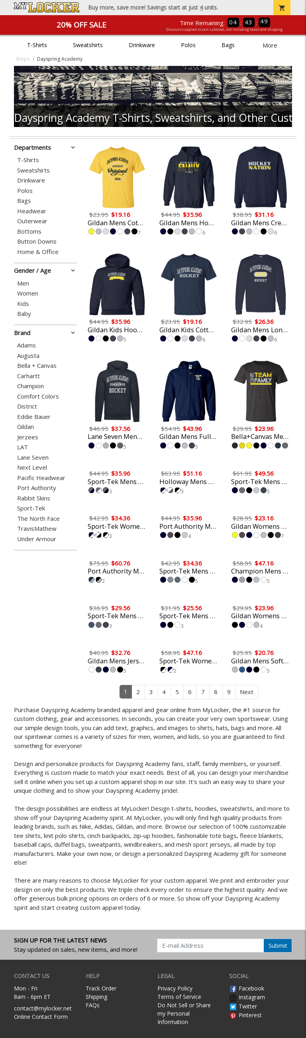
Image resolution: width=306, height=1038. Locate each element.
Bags (228, 45)
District (27, 406)
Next (246, 692)
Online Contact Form (41, 1016)
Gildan (25, 426)
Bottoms (29, 231)
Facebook (246, 988)
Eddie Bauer (34, 416)
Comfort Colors (38, 396)
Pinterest (245, 1015)
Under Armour (36, 539)
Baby (24, 313)
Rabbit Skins (33, 498)
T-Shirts (37, 45)
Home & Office (38, 251)
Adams (26, 345)
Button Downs (37, 241)
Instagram (247, 997)
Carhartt (28, 376)
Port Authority (36, 487)
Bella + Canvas (37, 365)
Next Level (32, 467)
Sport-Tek (31, 508)
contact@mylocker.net (43, 1008)
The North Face (38, 518)
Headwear (31, 211)
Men (23, 283)
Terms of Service (179, 996)
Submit (278, 945)
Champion (30, 386)
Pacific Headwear (41, 477)
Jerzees (27, 437)
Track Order (101, 988)
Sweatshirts (88, 45)
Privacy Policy (174, 988)
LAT (22, 447)
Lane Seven (33, 457)
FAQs (93, 1005)
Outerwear (32, 221)
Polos (188, 45)
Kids (23, 303)
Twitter (243, 1006)
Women (27, 293)
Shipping (96, 996)
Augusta (28, 355)
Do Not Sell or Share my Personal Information (184, 1013)
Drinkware (142, 45)
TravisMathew (37, 528)
